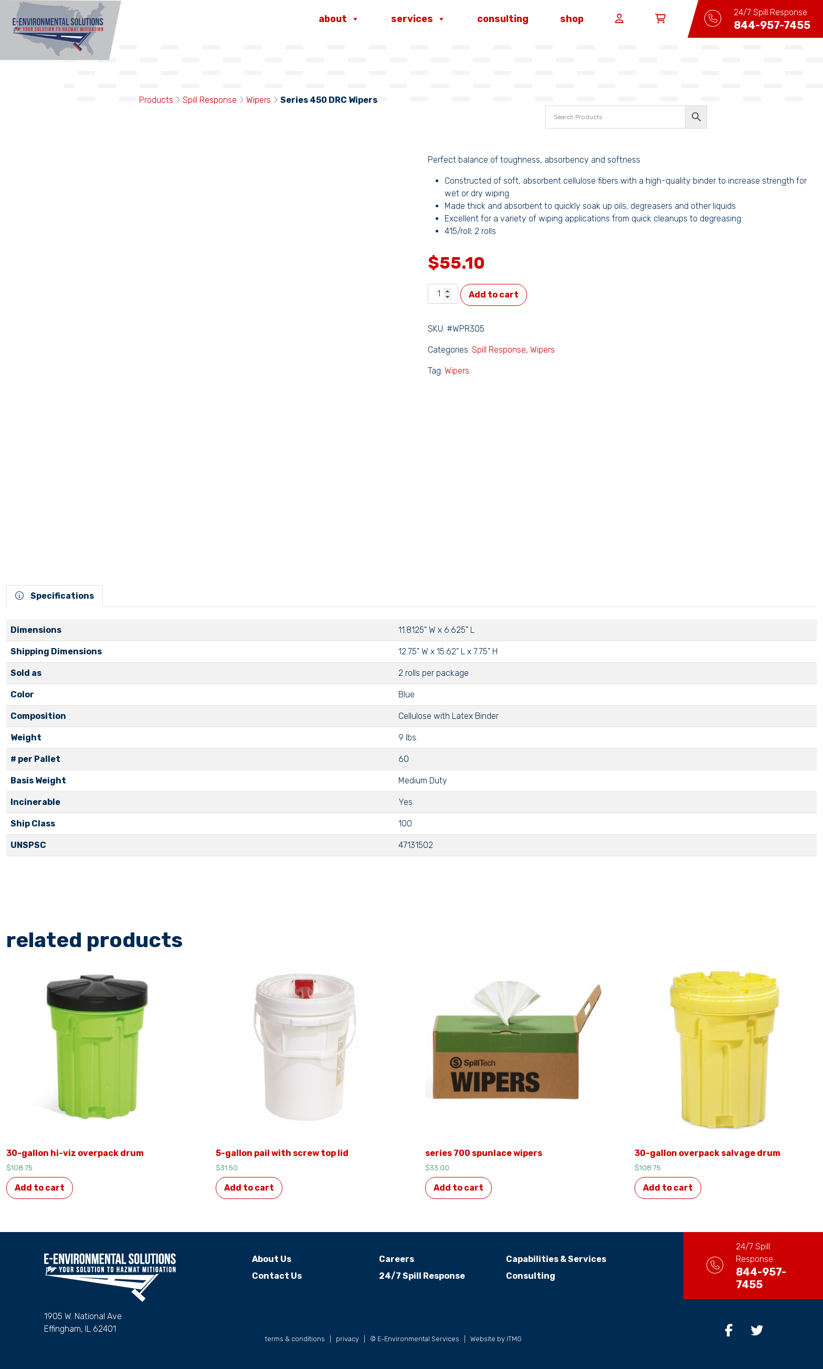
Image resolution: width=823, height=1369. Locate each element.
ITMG (514, 1339)
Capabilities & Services (547, 1259)
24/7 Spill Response (413, 1276)
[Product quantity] (443, 294)
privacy (347, 1339)
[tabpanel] (411, 742)
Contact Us (268, 1276)
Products (156, 100)
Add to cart (494, 295)
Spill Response (210, 100)
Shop (572, 19)
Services (418, 19)
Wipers (258, 100)
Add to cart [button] (40, 1188)
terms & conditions (295, 1339)
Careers (387, 1259)
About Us (262, 1259)
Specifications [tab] (54, 596)
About (339, 19)
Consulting (503, 19)
